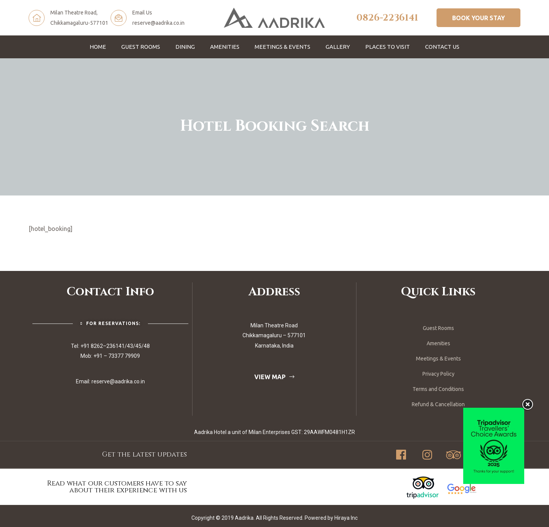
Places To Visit (387, 46)
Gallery (338, 46)
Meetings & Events (282, 46)
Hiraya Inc (346, 518)
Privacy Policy (438, 374)
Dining (185, 46)
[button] (478, 17)
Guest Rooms (140, 46)
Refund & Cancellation (438, 404)
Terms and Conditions (438, 389)
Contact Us (442, 46)
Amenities (224, 46)
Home (98, 46)
